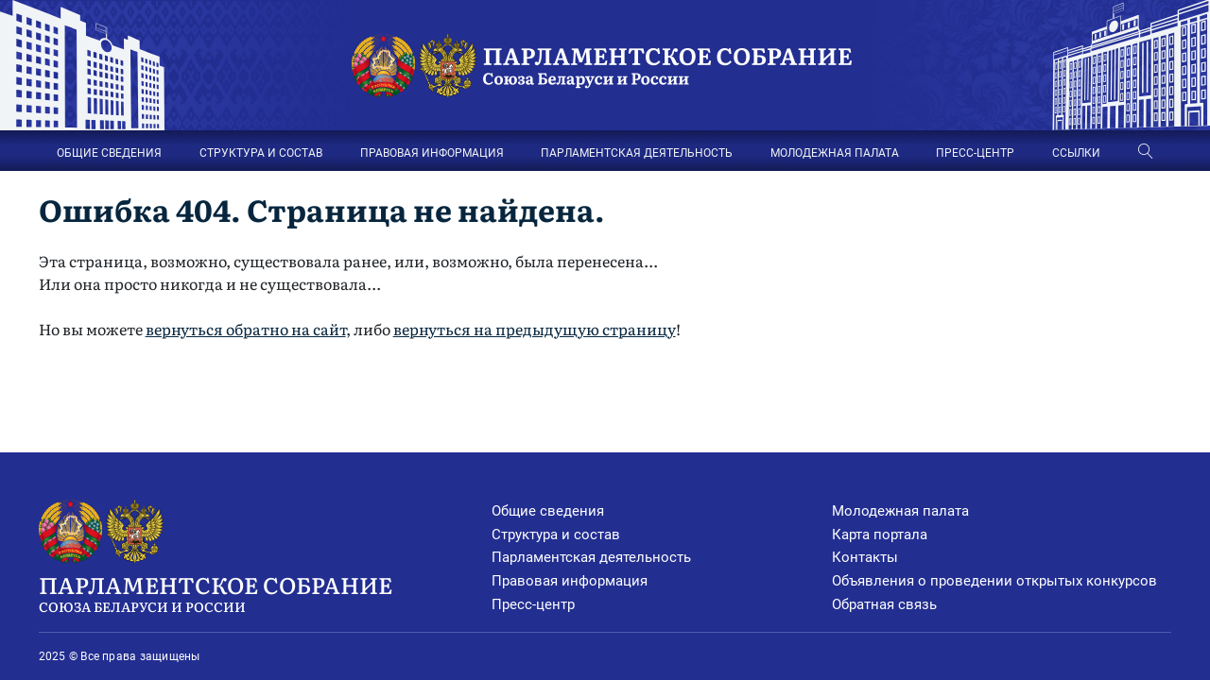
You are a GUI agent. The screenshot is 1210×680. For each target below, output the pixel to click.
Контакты (865, 557)
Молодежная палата (900, 510)
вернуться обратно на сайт (246, 328)
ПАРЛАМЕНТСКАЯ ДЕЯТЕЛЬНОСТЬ (637, 153)
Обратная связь (884, 604)
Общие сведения (548, 510)
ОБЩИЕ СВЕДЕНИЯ (109, 153)
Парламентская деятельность (591, 557)
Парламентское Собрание (266, 592)
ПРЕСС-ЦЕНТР (975, 153)
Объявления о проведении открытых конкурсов (994, 580)
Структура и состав (556, 534)
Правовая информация (570, 580)
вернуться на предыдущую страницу (534, 328)
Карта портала (879, 534)
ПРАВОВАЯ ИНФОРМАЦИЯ (432, 153)
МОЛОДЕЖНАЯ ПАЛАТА (834, 153)
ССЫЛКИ (1076, 153)
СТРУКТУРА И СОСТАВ (260, 153)
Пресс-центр (533, 604)
